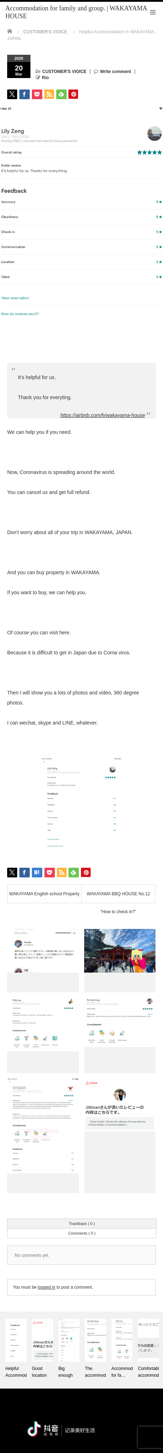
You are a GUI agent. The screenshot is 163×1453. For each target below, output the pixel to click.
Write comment (115, 71)
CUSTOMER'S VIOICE (64, 71)
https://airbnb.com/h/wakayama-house (102, 415)
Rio (45, 77)
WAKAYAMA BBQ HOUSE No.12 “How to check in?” (118, 897)
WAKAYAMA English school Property (44, 893)
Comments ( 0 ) (82, 1233)
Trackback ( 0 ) (82, 1223)
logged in (47, 1287)
